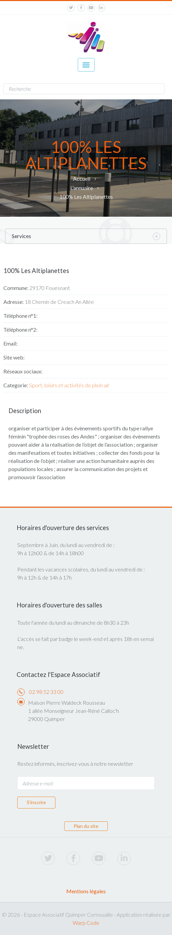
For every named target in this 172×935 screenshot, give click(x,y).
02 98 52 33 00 (46, 691)
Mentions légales (86, 891)
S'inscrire (36, 802)
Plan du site (86, 826)
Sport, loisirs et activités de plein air (69, 385)
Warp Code (86, 922)
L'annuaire (81, 187)
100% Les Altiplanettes (86, 196)
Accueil (81, 178)
